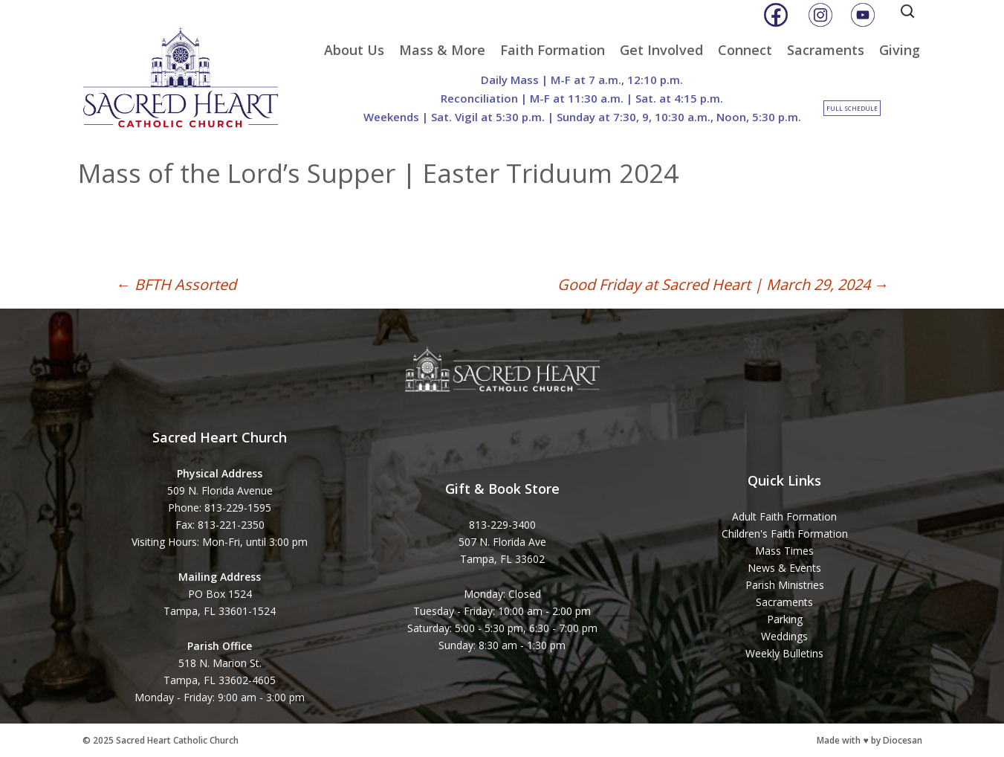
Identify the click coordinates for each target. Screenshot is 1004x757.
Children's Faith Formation (785, 533)
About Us (354, 50)
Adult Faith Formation (784, 516)
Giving (899, 50)
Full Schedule (852, 108)
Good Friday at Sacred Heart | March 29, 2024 (723, 284)
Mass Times (784, 551)
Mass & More (442, 50)
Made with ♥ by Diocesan (869, 740)
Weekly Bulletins (784, 653)
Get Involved (661, 50)
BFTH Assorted (176, 284)
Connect (745, 50)
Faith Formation (552, 50)
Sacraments (825, 50)
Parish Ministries (784, 585)
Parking (785, 619)
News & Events (784, 568)
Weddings (784, 636)
